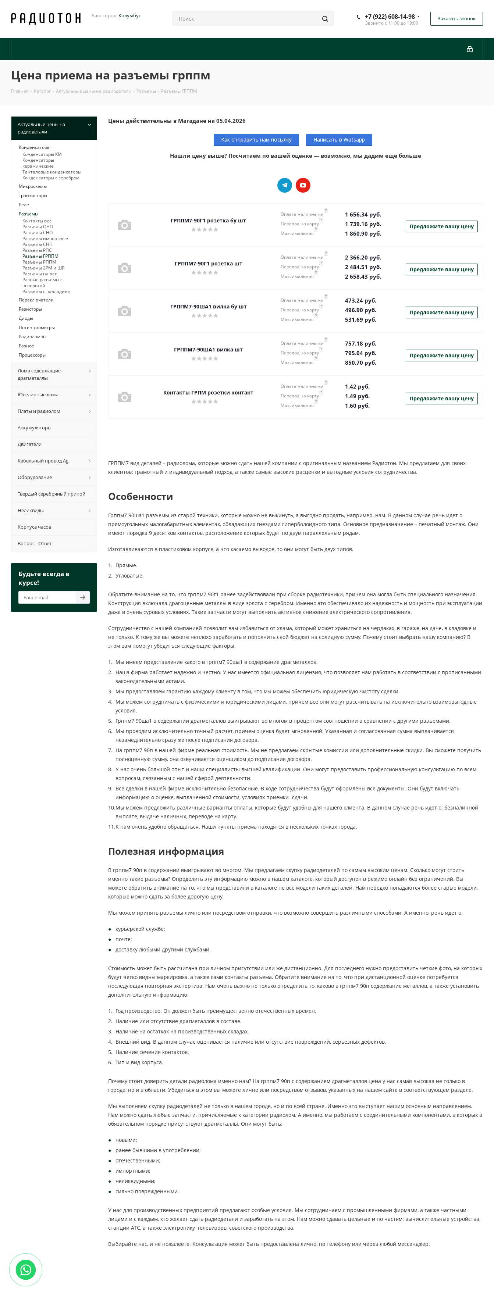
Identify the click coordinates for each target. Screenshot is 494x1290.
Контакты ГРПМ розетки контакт (208, 392)
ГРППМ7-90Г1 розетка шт (208, 263)
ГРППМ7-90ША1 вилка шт (208, 349)
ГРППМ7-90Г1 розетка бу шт (208, 220)
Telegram (284, 185)
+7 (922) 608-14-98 (390, 16)
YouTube (303, 185)
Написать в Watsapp (339, 139)
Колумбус (129, 15)
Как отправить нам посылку (256, 139)
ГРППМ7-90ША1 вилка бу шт (208, 306)
